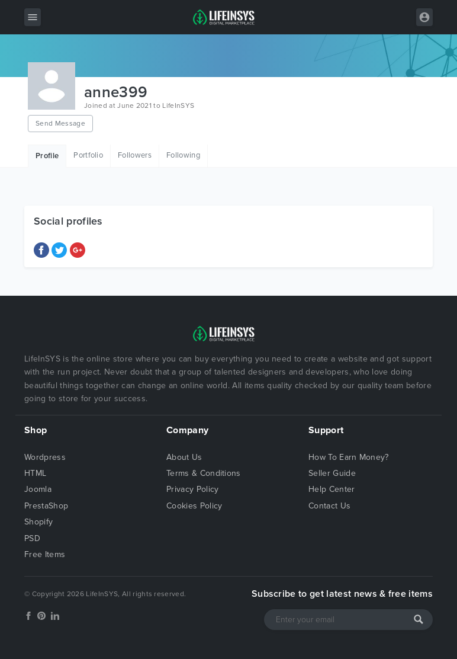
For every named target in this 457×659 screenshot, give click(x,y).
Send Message (60, 123)
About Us (184, 457)
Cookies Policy (194, 506)
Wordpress (45, 457)
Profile (47, 156)
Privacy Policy (192, 489)
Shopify (38, 522)
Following (183, 155)
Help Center (331, 489)
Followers (135, 155)
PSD (32, 538)
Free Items (44, 554)
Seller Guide (332, 473)
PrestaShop (46, 506)
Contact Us (329, 506)
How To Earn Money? (348, 457)
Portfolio (88, 155)
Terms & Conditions (203, 473)
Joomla (38, 489)
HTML (35, 473)
